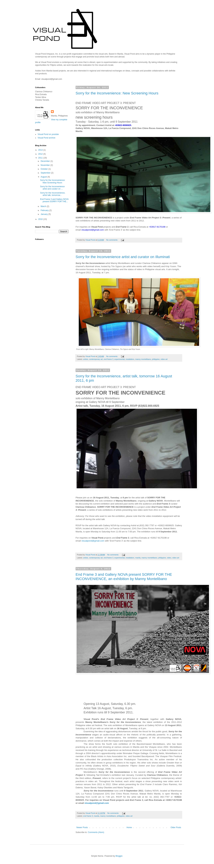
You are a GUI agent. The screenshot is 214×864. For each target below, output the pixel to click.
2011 (40, 158)
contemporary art (96, 359)
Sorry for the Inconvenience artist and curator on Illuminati (123, 257)
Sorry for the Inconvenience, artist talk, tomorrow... (52, 194)
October (44, 169)
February (45, 210)
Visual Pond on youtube (48, 134)
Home (129, 827)
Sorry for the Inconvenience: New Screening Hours (117, 93)
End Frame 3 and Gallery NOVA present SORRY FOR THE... (54, 200)
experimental (119, 359)
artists (85, 359)
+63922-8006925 (123, 125)
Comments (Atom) (96, 832)
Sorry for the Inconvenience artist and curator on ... (52, 187)
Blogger (119, 856)
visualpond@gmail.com (92, 230)
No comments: (112, 240)
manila (138, 558)
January (44, 214)
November (45, 165)
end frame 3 (108, 359)
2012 (40, 154)
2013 (40, 150)
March (44, 206)
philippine (156, 359)
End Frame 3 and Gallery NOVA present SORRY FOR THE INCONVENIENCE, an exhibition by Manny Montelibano (124, 576)
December (45, 161)
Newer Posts (82, 827)
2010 (40, 219)
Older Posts (176, 827)
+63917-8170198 (157, 227)
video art (164, 359)
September (46, 173)
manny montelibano (143, 359)
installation (130, 359)
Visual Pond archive (46, 138)
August (44, 177)
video (169, 558)
